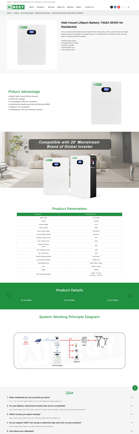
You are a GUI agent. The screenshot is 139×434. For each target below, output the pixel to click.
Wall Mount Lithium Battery (42, 13)
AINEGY (9, 13)
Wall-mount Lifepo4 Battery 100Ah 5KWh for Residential (67, 13)
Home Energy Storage (27, 13)
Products (16, 13)
